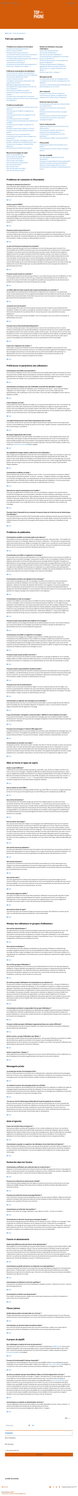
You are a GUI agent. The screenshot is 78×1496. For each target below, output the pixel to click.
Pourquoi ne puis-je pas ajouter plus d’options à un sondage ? (22, 122)
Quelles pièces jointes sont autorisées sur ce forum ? (53, 146)
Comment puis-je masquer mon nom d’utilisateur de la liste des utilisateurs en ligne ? (21, 76)
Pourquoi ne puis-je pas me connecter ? (18, 56)
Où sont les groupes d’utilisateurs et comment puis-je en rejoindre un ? (54, 57)
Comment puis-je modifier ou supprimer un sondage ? (20, 125)
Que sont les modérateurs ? (48, 53)
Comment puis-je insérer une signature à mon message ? (20, 116)
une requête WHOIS (58, 1380)
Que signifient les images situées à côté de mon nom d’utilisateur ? (21, 87)
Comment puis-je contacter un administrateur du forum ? (55, 168)
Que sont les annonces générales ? (17, 162)
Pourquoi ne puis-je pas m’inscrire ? (17, 53)
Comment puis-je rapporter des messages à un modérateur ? (21, 137)
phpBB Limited (57, 1346)
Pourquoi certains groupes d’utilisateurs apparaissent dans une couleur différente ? (53, 65)
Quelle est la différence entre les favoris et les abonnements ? (54, 127)
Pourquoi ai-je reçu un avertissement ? (18, 134)
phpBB (11, 1492)
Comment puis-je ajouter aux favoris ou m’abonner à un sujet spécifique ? (52, 131)
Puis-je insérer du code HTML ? (16, 157)
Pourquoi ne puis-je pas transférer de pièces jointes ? (20, 131)
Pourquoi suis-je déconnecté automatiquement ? (21, 64)
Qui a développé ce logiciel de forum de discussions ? (52, 158)
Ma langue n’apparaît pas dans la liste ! (18, 85)
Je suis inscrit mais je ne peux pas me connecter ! (21, 54)
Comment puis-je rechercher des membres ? (54, 116)
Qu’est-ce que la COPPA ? (14, 51)
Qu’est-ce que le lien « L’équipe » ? (50, 72)
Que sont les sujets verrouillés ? (16, 168)
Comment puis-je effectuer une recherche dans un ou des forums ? (55, 105)
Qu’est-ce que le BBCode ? (14, 155)
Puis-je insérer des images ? (15, 160)
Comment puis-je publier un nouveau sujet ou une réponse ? (22, 108)
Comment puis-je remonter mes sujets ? (19, 148)
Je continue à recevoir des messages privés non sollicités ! (55, 82)
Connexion (9, 1433)
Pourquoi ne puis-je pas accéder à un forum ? (20, 128)
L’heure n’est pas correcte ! (14, 79)
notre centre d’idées (54, 1364)
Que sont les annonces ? (14, 164)
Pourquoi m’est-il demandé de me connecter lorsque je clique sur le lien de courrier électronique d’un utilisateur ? (22, 98)
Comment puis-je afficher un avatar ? (18, 90)
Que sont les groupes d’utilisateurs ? (51, 54)
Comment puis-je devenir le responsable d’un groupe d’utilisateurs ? (54, 61)
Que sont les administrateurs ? (49, 51)
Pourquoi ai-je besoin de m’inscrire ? (17, 49)
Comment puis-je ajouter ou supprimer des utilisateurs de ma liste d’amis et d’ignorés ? (53, 96)
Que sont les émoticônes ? (14, 158)
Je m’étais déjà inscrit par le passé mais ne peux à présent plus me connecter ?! (22, 59)
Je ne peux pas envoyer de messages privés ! (54, 79)
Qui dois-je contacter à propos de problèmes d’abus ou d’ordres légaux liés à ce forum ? (53, 164)
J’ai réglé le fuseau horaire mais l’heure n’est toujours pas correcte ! (20, 82)
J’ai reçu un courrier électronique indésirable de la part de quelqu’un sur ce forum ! (55, 86)
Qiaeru (24, 1494)
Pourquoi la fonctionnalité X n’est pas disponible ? (55, 161)
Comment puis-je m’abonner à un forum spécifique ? (52, 135)
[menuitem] (15, 3)
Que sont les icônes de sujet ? (15, 170)
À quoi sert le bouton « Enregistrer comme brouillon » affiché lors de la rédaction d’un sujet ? (21, 141)
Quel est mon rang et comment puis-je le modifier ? (19, 93)
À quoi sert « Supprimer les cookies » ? (18, 66)
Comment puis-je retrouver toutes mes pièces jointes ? (54, 149)
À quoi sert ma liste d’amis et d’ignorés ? (52, 93)
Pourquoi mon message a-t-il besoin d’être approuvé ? (19, 145)
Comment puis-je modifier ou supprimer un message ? (20, 112)
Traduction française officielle (10, 1494)
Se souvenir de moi (13, 1450)
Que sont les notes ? (12, 166)
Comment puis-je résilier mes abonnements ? (54, 138)
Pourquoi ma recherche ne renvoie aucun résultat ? (53, 109)
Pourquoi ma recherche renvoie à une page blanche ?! (53, 113)
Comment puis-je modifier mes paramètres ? (20, 73)
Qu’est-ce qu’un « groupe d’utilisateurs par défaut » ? (53, 69)
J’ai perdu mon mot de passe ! (15, 62)
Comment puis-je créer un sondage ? (18, 119)
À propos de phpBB (12, 1352)
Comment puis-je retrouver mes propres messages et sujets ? (52, 118)
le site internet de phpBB (21, 444)
